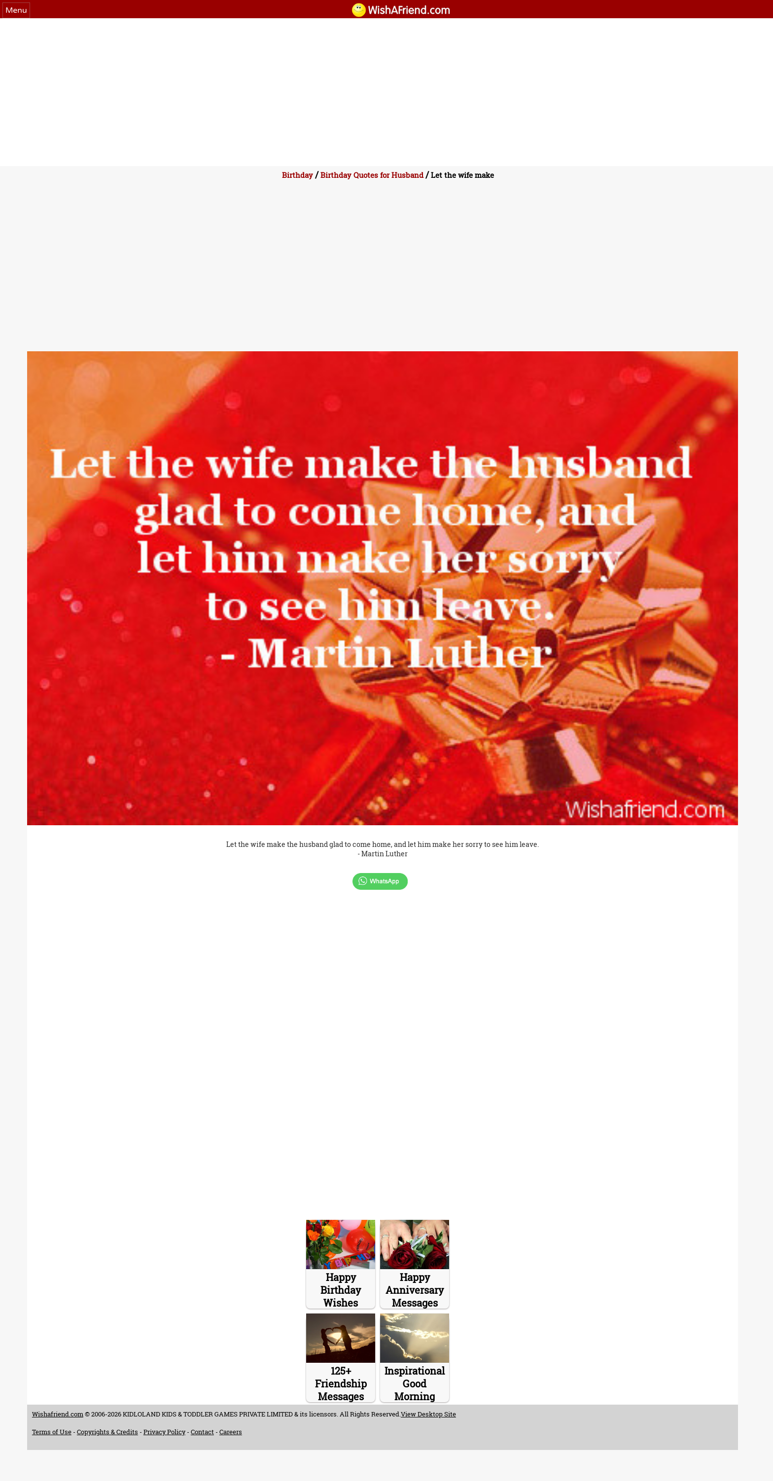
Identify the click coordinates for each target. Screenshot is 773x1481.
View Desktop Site (428, 1414)
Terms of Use (51, 1431)
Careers (230, 1431)
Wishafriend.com (57, 1414)
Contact (202, 1431)
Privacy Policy (164, 1431)
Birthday (297, 175)
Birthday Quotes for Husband (371, 175)
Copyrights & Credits (107, 1431)
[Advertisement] (386, 92)
